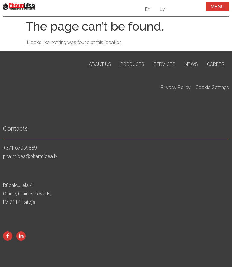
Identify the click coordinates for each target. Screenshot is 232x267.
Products (132, 64)
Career (215, 64)
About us (100, 64)
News (191, 64)
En (147, 9)
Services (164, 64)
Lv (162, 9)
